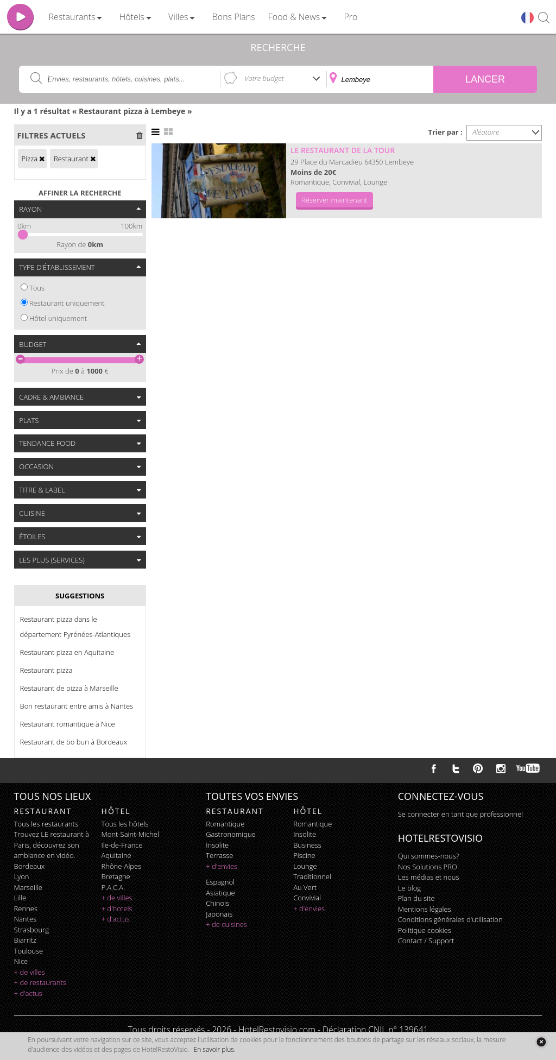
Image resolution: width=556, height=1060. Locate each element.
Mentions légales (424, 909)
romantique (225, 824)
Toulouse (28, 951)
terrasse (219, 855)
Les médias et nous (428, 877)
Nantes (25, 919)
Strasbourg (31, 930)
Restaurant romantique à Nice (67, 724)
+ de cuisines (226, 924)
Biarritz (25, 940)
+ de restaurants (40, 982)
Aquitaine (116, 855)
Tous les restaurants (46, 824)
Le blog (409, 888)
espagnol (220, 882)
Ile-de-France (122, 845)
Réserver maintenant (334, 200)
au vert (305, 887)
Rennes (25, 908)
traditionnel (312, 876)
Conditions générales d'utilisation (450, 919)
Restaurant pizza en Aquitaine (67, 652)
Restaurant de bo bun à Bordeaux (74, 742)
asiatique (220, 893)
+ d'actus (28, 993)
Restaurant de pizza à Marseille (69, 688)
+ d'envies (221, 866)
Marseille (28, 887)
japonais (219, 914)
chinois (217, 903)
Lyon (21, 876)
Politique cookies (424, 930)
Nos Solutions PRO (427, 867)
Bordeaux (29, 866)
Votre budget (264, 78)
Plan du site (416, 898)
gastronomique (231, 834)
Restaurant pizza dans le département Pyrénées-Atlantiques (75, 626)
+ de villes (29, 972)
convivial (307, 898)
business (307, 845)
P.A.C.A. (113, 887)
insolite (217, 845)
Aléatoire (486, 132)
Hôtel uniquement (58, 318)
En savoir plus (214, 1049)
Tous (37, 288)
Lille (20, 898)
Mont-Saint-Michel (130, 834)
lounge (305, 866)
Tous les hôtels (125, 824)
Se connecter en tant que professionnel (460, 814)
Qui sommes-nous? (428, 856)
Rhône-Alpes (122, 866)
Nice (21, 961)
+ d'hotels (117, 908)
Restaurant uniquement (67, 303)
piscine (304, 855)
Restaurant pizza (46, 670)
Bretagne (116, 876)
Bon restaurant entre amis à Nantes (77, 706)
